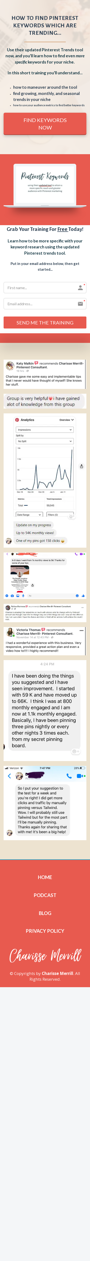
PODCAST (45, 895)
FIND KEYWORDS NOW (45, 124)
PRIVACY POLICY (45, 931)
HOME (45, 877)
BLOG (45, 913)
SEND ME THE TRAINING (45, 322)
